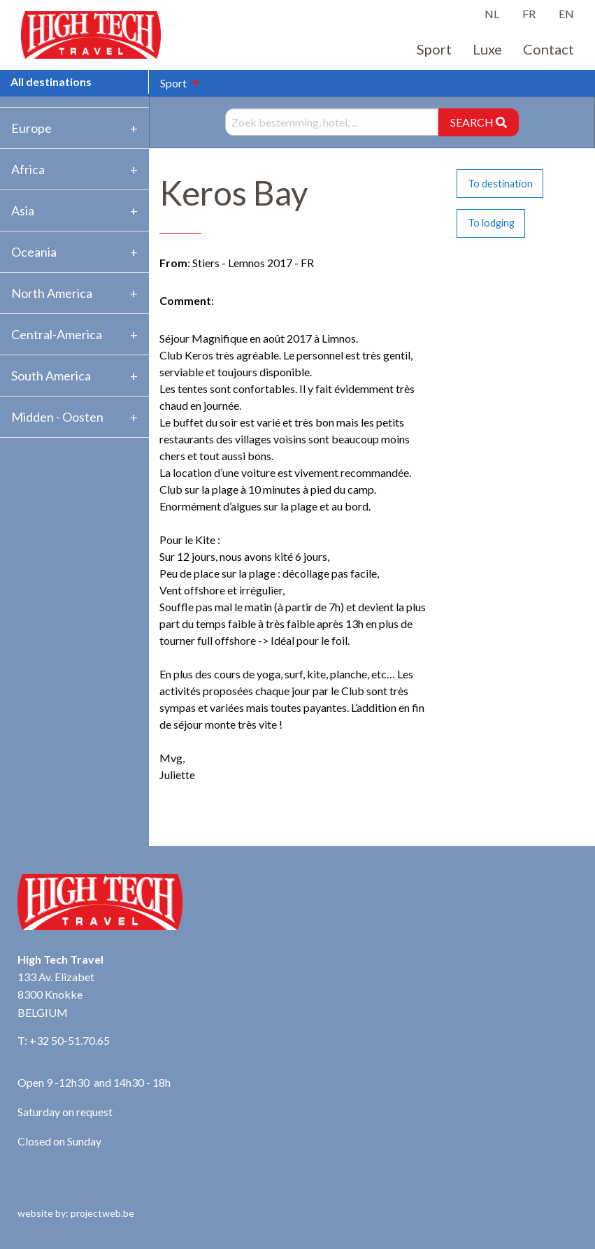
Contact (548, 49)
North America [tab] (51, 293)
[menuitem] (176, 83)
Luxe (487, 49)
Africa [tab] (28, 169)
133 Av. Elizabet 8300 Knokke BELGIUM (55, 994)
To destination (500, 184)
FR (529, 13)
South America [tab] (51, 375)
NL (492, 13)
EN (566, 13)
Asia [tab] (22, 210)
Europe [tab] (31, 128)
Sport (434, 49)
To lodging (491, 223)
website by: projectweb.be (75, 1213)
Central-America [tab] (56, 334)
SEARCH (478, 122)
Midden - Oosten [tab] (57, 416)
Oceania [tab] (34, 251)
